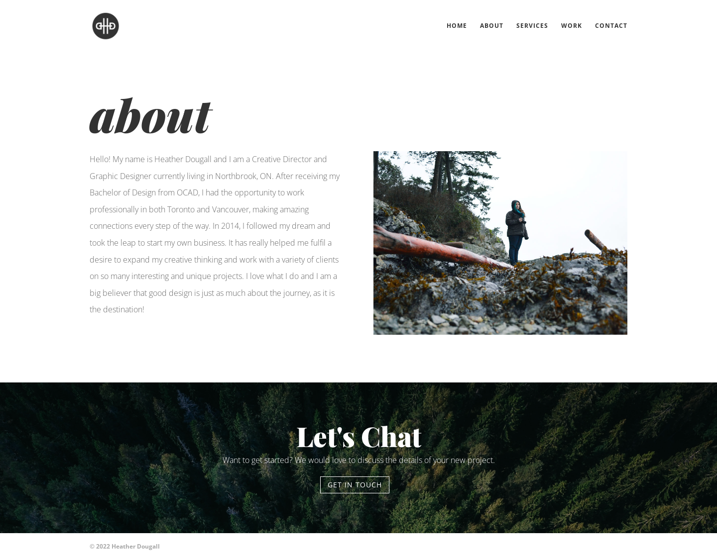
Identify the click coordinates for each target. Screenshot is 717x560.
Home (457, 26)
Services (532, 26)
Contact (611, 26)
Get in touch (355, 484)
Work (571, 26)
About (491, 26)
